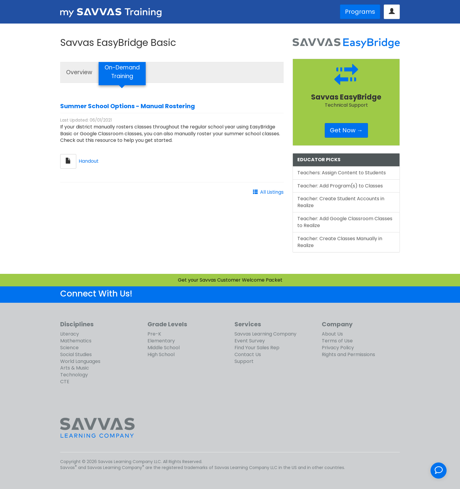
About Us (332, 333)
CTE (64, 381)
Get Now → (346, 130)
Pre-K (154, 333)
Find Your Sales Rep (256, 347)
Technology (74, 374)
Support (244, 361)
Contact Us (247, 354)
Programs (360, 11)
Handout (89, 161)
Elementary (161, 340)
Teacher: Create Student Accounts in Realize (340, 202)
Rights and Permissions (348, 354)
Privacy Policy (338, 347)
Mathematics (75, 340)
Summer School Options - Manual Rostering (127, 106)
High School (161, 354)
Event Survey (249, 340)
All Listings (272, 192)
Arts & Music (74, 367)
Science (69, 347)
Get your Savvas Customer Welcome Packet (230, 280)
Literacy (69, 333)
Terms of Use (337, 340)
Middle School (163, 347)
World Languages (80, 361)
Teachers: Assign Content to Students (341, 172)
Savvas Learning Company (265, 333)
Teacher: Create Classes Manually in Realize (339, 242)
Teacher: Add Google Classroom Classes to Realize (344, 222)
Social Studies (76, 354)
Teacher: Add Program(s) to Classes (340, 185)
